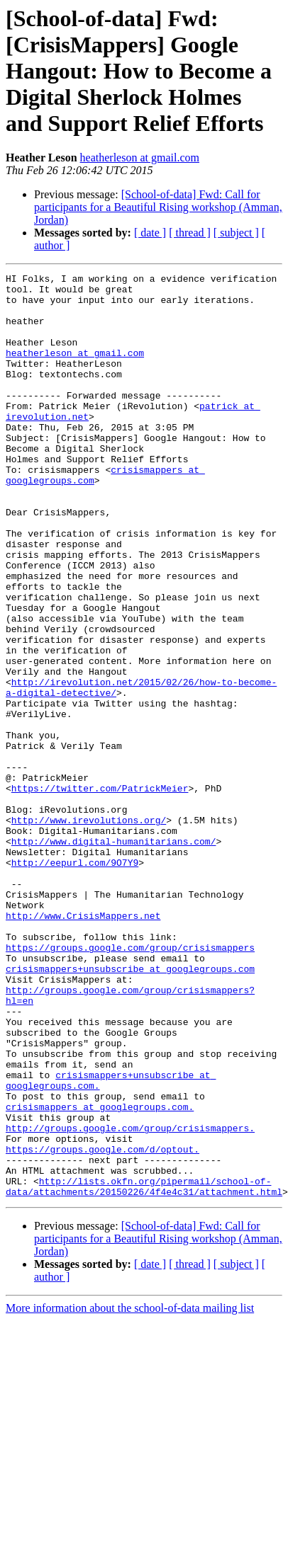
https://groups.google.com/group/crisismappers (130, 1083)
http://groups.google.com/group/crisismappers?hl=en (144, 1134)
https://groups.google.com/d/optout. (102, 1312)
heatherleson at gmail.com (139, 157)
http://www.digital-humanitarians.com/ (113, 955)
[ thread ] (190, 233)
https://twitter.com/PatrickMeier (100, 892)
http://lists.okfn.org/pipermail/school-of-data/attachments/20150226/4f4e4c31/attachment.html (144, 1357)
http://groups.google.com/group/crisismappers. (130, 1287)
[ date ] (150, 233)
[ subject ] (236, 233)
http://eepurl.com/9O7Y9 (74, 981)
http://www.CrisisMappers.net (83, 1045)
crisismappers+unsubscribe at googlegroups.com (130, 1108)
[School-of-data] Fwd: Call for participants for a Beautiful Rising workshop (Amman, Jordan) (158, 207)
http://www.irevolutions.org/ (88, 930)
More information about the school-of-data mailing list (130, 1480)
